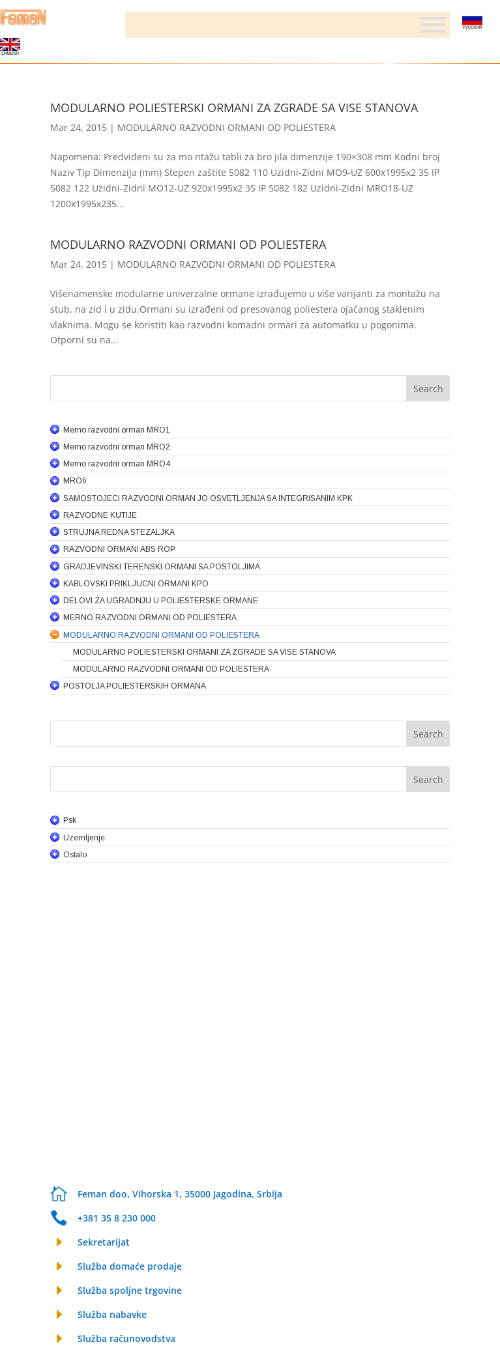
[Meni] (433, 25)
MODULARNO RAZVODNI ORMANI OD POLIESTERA (226, 127)
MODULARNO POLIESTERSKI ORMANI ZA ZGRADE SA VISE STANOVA (234, 107)
